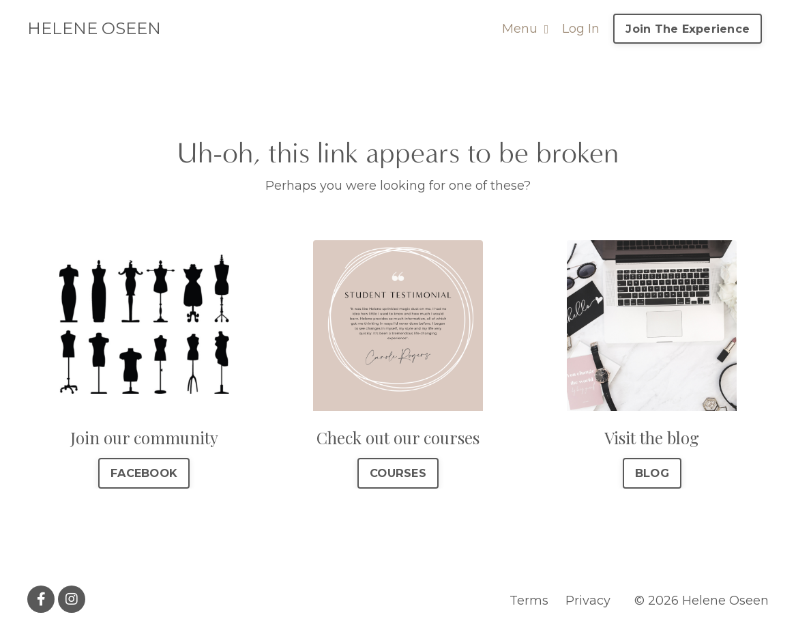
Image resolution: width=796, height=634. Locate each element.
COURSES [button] (398, 473)
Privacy (587, 600)
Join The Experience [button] (687, 28)
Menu (525, 28)
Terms (529, 600)
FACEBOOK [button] (143, 473)
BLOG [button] (652, 473)
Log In (581, 28)
